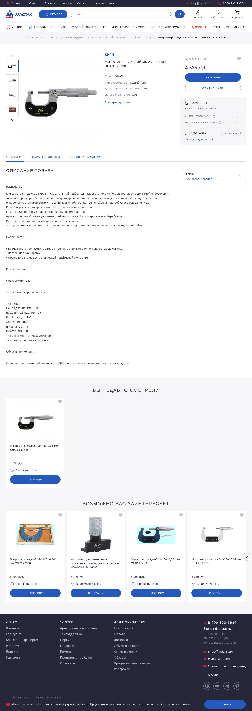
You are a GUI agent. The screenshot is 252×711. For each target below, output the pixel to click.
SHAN (109, 54)
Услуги (67, 3)
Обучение (67, 663)
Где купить (14, 634)
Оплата (34, 3)
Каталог (48, 37)
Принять (225, 704)
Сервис (82, 3)
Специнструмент (227, 27)
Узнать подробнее (199, 139)
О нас (11, 622)
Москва (13, 3)
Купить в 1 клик (213, 88)
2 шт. (34, 470)
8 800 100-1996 (232, 3)
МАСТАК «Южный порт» (203, 122)
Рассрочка (122, 669)
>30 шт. (96, 583)
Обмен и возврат (127, 646)
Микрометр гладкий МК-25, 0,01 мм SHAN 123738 (191, 37)
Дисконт (199, 27)
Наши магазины (103, 3)
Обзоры (120, 657)
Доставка (51, 3)
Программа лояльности (132, 663)
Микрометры (143, 37)
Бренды (12, 651)
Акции (14, 27)
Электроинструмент (168, 27)
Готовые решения (47, 27)
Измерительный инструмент (110, 37)
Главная (32, 37)
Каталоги (13, 657)
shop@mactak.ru (199, 3)
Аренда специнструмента (79, 628)
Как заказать (123, 628)
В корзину (213, 77)
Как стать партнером (22, 640)
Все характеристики (117, 102)
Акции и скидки (125, 651)
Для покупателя (130, 622)
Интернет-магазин (200, 116)
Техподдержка (71, 634)
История (12, 646)
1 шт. (34, 583)
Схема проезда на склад (224, 666)
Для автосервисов (128, 27)
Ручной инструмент (88, 27)
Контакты (13, 628)
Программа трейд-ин (76, 657)
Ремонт (65, 651)
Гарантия (67, 646)
